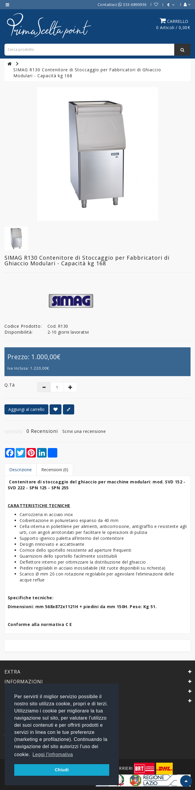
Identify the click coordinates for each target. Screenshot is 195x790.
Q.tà (9, 385)
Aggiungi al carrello (26, 409)
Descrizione (20, 469)
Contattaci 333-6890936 (122, 4)
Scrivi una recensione (84, 431)
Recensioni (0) (54, 469)
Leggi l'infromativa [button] (53, 754)
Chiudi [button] (62, 769)
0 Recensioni (42, 431)
